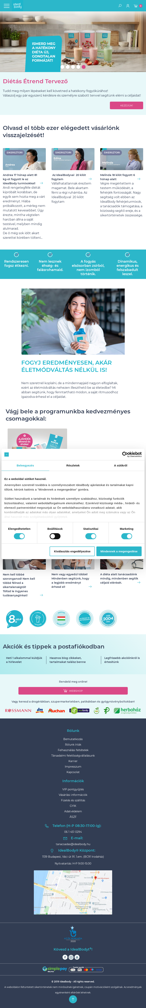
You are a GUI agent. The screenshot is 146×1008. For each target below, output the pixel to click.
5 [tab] (84, 67)
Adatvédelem (73, 811)
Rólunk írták (73, 744)
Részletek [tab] (73, 465)
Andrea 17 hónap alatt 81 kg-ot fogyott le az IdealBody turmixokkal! (23, 179)
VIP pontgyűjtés (73, 789)
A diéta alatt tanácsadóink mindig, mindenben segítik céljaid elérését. (120, 578)
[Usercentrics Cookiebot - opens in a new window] (125, 454)
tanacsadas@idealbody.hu (73, 844)
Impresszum (73, 766)
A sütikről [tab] (120, 465)
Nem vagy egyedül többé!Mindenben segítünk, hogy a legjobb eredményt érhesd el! (72, 581)
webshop (73, 690)
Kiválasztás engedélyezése (72, 551)
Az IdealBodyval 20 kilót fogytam (72, 177)
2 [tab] (68, 67)
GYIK (73, 806)
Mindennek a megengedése (118, 551)
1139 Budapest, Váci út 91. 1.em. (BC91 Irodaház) (73, 856)
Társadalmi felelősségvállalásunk (73, 755)
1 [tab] (62, 67)
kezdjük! (126, 105)
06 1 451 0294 (73, 832)
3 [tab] (73, 67)
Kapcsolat (73, 772)
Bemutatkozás (73, 739)
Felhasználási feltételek (73, 750)
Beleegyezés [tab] (25, 465)
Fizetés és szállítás (73, 800)
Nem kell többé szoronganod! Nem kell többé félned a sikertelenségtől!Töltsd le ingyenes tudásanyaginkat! (23, 585)
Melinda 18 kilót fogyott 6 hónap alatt (120, 177)
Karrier (73, 761)
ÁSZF (73, 817)
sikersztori (15, 152)
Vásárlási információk (73, 795)
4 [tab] (78, 67)
